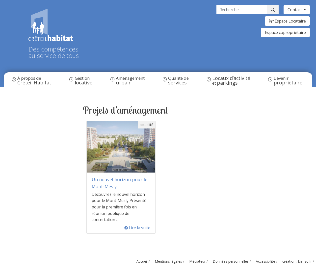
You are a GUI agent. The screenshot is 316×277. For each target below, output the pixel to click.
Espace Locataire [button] (287, 21)
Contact (295, 9)
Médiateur (197, 261)
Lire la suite (137, 227)
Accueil (142, 261)
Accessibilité (265, 261)
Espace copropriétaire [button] (285, 32)
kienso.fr (305, 261)
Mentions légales (168, 261)
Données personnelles (231, 261)
